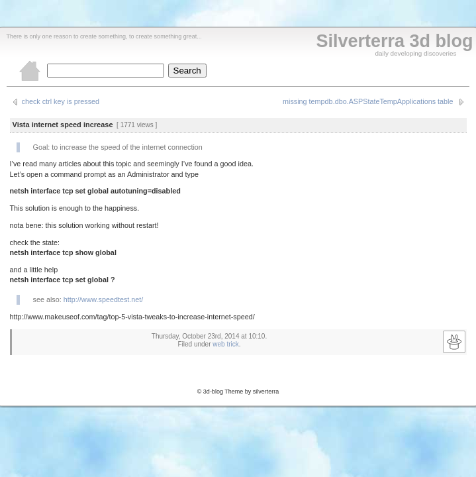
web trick (225, 344)
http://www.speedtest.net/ (104, 299)
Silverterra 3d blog (394, 41)
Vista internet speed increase (63, 125)
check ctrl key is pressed (61, 101)
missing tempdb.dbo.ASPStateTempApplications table (368, 101)
